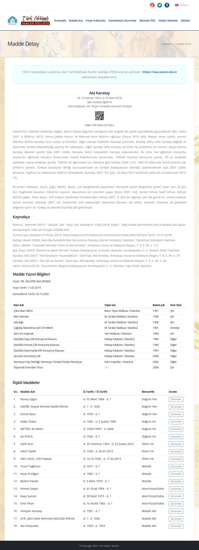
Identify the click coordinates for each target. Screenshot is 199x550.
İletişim (185, 20)
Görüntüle (176, 399)
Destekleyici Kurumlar (122, 20)
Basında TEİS (147, 20)
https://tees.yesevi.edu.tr (159, 72)
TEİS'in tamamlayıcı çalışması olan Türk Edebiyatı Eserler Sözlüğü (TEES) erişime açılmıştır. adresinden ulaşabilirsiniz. (99, 74)
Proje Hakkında (95, 20)
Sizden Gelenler (168, 20)
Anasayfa (60, 20)
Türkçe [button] (182, 5)
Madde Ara (76, 20)
